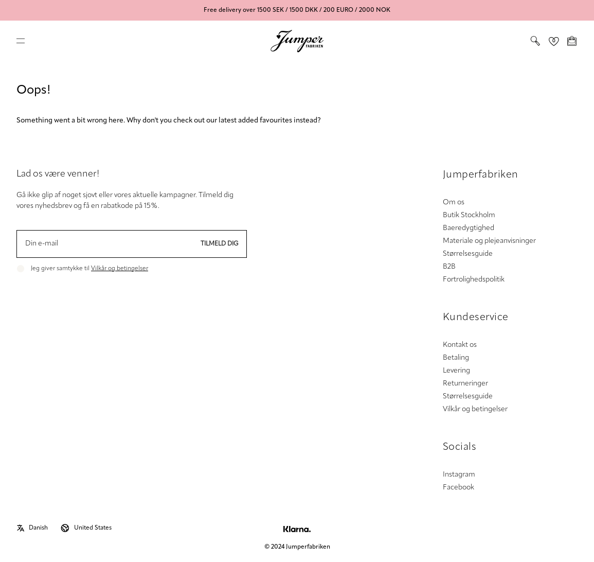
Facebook (458, 487)
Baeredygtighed (468, 228)
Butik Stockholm (469, 215)
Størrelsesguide (468, 254)
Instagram (459, 475)
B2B (449, 267)
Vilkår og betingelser (119, 269)
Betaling (456, 358)
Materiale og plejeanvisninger (489, 241)
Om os (453, 202)
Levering (456, 371)
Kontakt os (460, 345)
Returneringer (465, 384)
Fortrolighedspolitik (474, 280)
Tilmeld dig (220, 244)
